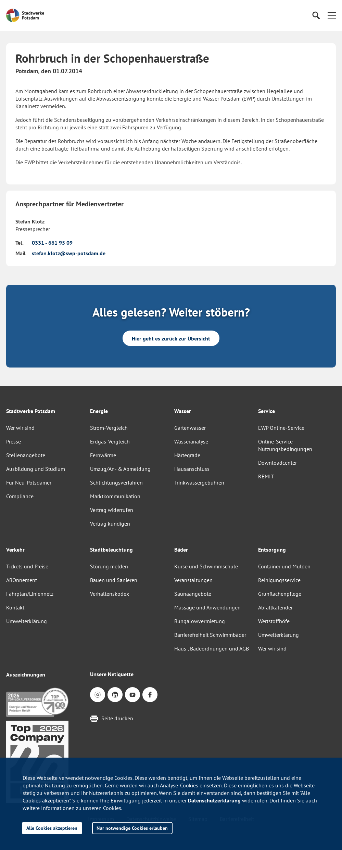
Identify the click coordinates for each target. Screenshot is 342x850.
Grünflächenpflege (279, 593)
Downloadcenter (277, 462)
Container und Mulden (284, 566)
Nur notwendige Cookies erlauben (132, 828)
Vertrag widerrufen (111, 509)
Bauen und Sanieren (113, 580)
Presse (13, 441)
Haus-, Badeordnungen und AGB (211, 648)
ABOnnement (21, 580)
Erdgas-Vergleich (110, 441)
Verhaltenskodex (109, 593)
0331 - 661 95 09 (52, 242)
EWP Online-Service (281, 427)
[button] (331, 15)
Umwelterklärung (26, 621)
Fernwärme (103, 455)
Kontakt (15, 607)
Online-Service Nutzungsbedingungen (285, 445)
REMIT (266, 476)
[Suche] (316, 15)
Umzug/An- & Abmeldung (120, 468)
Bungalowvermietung (199, 621)
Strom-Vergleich (109, 427)
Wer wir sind (20, 427)
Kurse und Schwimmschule (206, 566)
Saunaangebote (192, 593)
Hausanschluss (192, 468)
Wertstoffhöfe (274, 621)
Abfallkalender (275, 607)
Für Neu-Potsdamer (28, 482)
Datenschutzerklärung (214, 800)
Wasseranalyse (191, 441)
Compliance (20, 496)
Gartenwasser (190, 427)
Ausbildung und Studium (35, 468)
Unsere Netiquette (112, 674)
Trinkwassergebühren (199, 482)
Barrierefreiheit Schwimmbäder (210, 634)
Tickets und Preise (27, 566)
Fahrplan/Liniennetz (29, 593)
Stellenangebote (25, 455)
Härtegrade (187, 455)
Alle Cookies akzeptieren (51, 828)
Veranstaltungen (193, 580)
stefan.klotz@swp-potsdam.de (68, 253)
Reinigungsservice (279, 580)
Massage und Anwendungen (207, 607)
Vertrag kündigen (110, 523)
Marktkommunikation (115, 496)
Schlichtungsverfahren (116, 482)
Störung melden (109, 566)
